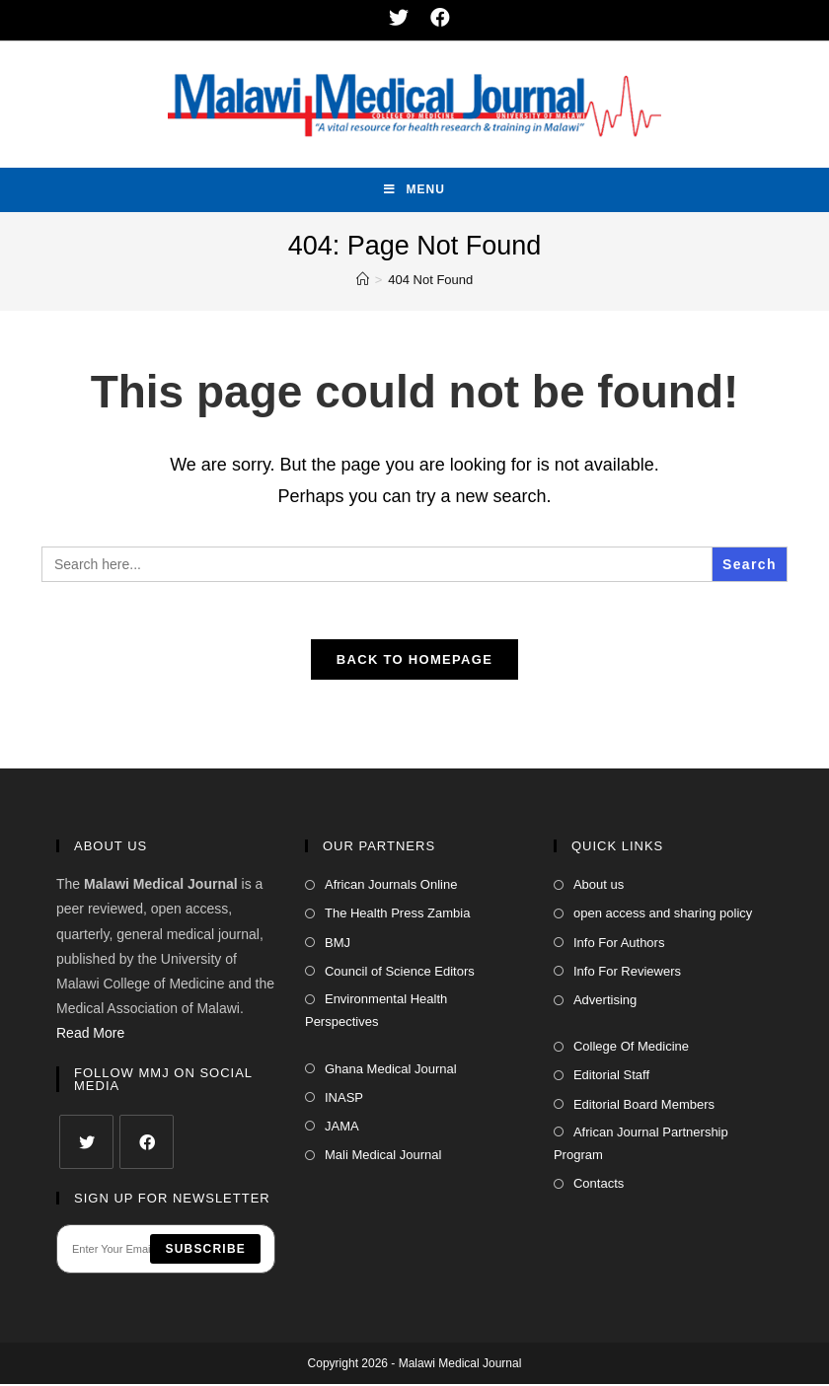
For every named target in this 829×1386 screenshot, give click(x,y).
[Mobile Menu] (414, 190)
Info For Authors (619, 944)
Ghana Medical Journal (391, 1070)
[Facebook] (146, 1144)
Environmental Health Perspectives (376, 1012)
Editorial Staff (611, 1077)
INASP (344, 1099)
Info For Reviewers (627, 973)
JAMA (342, 1128)
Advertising (605, 1001)
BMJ (337, 944)
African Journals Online (391, 886)
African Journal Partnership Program (641, 1145)
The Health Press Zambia (397, 916)
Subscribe (205, 1251)
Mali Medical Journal (383, 1156)
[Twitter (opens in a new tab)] (399, 18)
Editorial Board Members (644, 1106)
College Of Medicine (631, 1048)
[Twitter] (86, 1144)
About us (598, 886)
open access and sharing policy (662, 916)
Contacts (598, 1186)
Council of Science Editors (400, 973)
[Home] (362, 279)
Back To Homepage (414, 661)
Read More (90, 1036)
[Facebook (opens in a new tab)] (435, 18)
